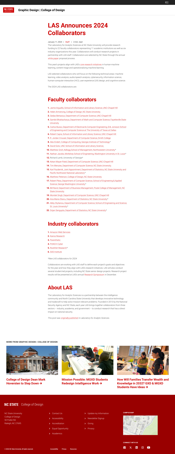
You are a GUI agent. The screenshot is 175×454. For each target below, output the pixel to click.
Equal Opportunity (60, 428)
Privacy (91, 428)
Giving (90, 423)
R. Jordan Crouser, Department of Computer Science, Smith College (80, 138)
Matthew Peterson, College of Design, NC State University (76, 177)
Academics (57, 433)
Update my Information (98, 413)
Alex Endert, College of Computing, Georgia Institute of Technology (80, 142)
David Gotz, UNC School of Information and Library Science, (77, 146)
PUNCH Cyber (56, 244)
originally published (69, 318)
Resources (73, 449)
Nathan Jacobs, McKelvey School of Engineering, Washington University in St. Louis (87, 154)
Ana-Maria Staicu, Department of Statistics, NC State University (78, 199)
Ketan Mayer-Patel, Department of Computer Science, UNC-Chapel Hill (81, 161)
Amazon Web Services (60, 232)
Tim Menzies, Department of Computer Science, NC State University (81, 165)
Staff (67, 42)
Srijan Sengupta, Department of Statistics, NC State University (78, 210)
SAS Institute (56, 252)
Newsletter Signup (96, 418)
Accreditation (58, 423)
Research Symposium (94, 274)
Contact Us (57, 413)
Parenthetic (55, 240)
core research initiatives (91, 64)
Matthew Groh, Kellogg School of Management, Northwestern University (82, 150)
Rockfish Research (58, 248)
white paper (53, 58)
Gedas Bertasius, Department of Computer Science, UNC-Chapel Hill (80, 115)
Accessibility (57, 418)
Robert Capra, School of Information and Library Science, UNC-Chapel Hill (83, 134)
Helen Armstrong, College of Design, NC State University (75, 112)
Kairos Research (57, 236)
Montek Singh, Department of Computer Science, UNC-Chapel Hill (79, 195)
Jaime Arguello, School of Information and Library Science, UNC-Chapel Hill (84, 108)
